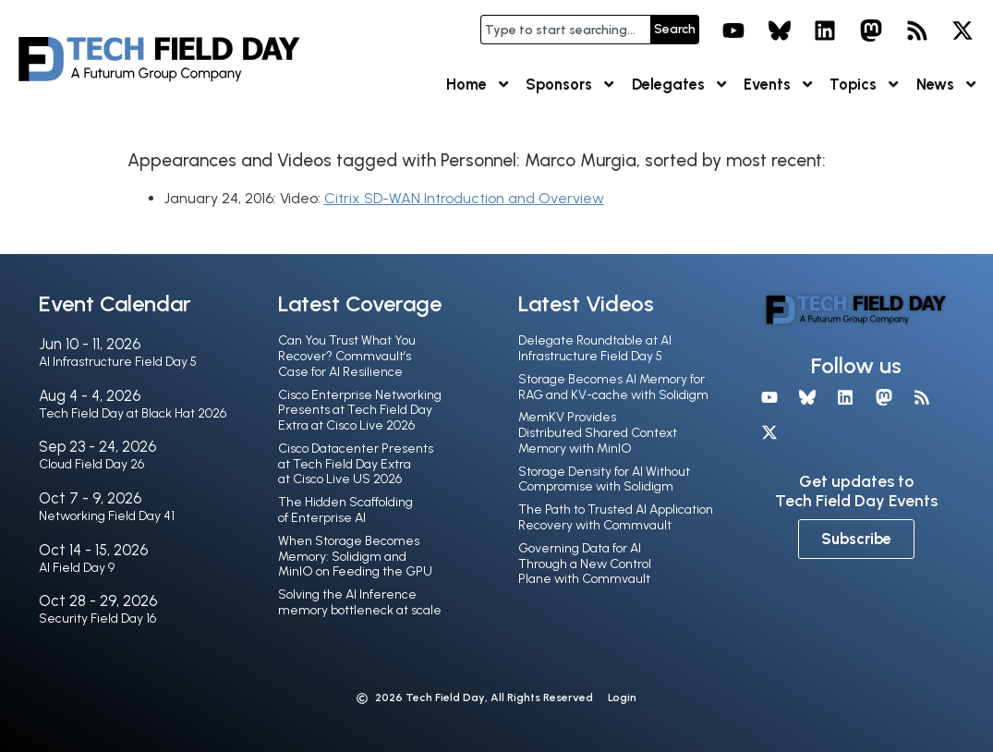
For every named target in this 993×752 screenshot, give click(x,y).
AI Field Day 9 (77, 568)
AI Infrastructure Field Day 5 (118, 362)
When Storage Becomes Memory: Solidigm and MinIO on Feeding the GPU (355, 556)
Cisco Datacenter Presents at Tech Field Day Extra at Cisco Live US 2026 (355, 464)
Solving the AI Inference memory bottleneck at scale (360, 602)
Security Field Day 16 (97, 618)
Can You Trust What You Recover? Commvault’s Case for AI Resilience (347, 356)
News (947, 84)
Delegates (680, 84)
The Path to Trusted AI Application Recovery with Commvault (615, 517)
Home (478, 84)
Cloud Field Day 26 (91, 464)
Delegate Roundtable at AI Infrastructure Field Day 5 (595, 348)
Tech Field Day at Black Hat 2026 (132, 413)
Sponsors (571, 84)
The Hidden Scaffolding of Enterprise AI (345, 510)
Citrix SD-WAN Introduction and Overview (464, 198)
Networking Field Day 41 (107, 516)
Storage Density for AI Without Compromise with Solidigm (604, 479)
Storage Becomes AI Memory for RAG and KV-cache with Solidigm (613, 387)
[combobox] (565, 29)
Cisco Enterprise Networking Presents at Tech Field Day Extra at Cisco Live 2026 (360, 410)
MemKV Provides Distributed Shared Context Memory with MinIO (597, 432)
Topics (865, 84)
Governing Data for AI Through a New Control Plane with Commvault (584, 564)
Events (779, 84)
